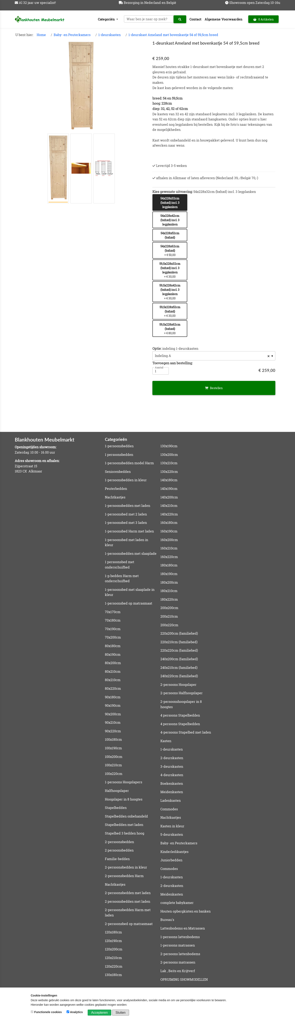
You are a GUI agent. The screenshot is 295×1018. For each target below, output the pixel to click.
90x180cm (112, 697)
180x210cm (168, 591)
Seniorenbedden (118, 471)
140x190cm (168, 488)
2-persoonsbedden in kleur (126, 867)
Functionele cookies (46, 1012)
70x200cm (113, 637)
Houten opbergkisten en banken (185, 911)
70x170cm (112, 612)
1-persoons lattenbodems (180, 937)
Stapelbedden (116, 807)
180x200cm (169, 582)
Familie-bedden (117, 859)
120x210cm (113, 958)
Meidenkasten (171, 792)
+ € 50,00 (169, 250)
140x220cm (169, 514)
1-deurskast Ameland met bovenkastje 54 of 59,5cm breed (173, 35)
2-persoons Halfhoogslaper (181, 693)
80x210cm (112, 671)
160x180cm (168, 522)
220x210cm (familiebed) (178, 642)
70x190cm (112, 629)
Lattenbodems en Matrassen (182, 928)
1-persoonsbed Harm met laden (129, 531)
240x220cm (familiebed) (179, 676)
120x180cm (113, 932)
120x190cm (113, 941)
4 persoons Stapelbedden (180, 715)
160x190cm (168, 531)
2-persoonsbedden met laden (128, 893)
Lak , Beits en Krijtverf (177, 971)
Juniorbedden (171, 860)
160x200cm (169, 540)
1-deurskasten (109, 35)
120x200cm (113, 949)
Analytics (75, 1012)
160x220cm (169, 557)
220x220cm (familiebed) (179, 650)
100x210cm (113, 765)
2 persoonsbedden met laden (127, 901)
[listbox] (213, 355)
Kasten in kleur (172, 826)
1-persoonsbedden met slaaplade (131, 553)
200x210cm (169, 616)
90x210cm (112, 722)
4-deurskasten (171, 775)
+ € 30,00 (169, 270)
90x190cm (112, 705)
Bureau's (167, 919)
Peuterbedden (116, 488)
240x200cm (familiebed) (179, 659)
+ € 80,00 (169, 329)
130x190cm (168, 446)
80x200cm (113, 663)
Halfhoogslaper (117, 790)
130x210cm (168, 463)
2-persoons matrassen (177, 962)
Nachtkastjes (115, 497)
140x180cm (168, 480)
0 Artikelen (263, 19)
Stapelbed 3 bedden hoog (124, 833)
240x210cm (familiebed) (178, 667)
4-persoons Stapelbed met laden (185, 732)
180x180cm (168, 565)
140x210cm (168, 505)
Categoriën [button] (107, 19)
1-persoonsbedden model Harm (129, 463)
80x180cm (112, 646)
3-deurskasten (171, 766)
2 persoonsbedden (119, 850)
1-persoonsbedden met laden (127, 505)
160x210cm (168, 548)
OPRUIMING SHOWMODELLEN (184, 979)
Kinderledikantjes (174, 851)
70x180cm (112, 620)
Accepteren (99, 1012)
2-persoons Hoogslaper (178, 684)
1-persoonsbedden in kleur (126, 480)
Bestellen (214, 388)
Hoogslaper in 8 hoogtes (123, 799)
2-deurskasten (171, 758)
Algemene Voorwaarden (223, 19)
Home (41, 35)
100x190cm (113, 748)
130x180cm (113, 975)
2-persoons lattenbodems (180, 954)
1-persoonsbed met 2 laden (126, 514)
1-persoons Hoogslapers (123, 782)
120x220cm (113, 966)
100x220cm (113, 773)
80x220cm (113, 688)
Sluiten (121, 1012)
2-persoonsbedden (119, 842)
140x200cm (169, 497)
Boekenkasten (171, 783)
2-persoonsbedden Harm (124, 876)
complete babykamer (177, 902)
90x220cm (113, 731)
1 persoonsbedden (119, 454)
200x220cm (169, 625)
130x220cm (169, 471)
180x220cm (169, 599)
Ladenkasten (170, 800)
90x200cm (113, 714)
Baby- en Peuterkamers (72, 35)
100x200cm (113, 756)
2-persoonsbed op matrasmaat (129, 924)
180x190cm (168, 574)
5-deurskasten (171, 834)
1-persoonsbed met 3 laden (126, 522)
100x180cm (113, 739)
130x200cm (169, 454)
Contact (195, 19)
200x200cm (169, 608)
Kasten (165, 741)
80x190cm (112, 654)
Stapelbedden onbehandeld (126, 816)
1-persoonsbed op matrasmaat (128, 603)
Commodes (169, 809)
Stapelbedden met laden (124, 824)
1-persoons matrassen (177, 945)
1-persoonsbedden (119, 446)
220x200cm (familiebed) (179, 633)
